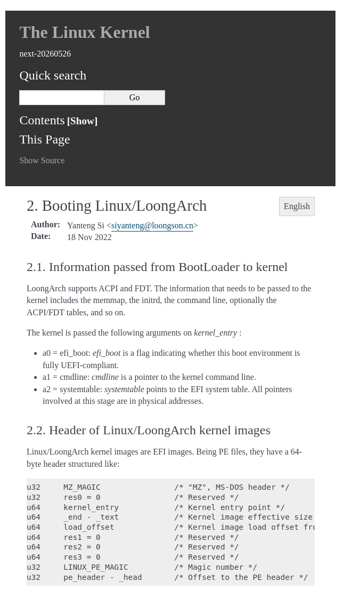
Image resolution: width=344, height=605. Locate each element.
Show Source (41, 160)
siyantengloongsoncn (152, 225)
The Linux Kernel (84, 32)
